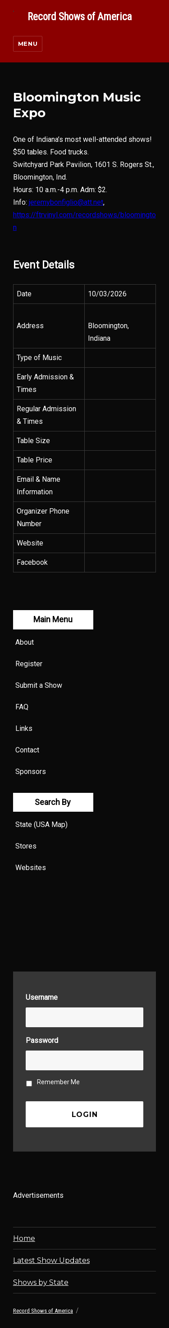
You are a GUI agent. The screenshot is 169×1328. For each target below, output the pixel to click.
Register (28, 664)
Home (24, 1238)
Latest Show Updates (51, 1260)
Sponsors (30, 771)
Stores (26, 846)
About (24, 642)
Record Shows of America (79, 17)
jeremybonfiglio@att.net (66, 202)
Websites (30, 867)
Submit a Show (38, 685)
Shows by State (41, 1282)
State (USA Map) (41, 824)
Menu (27, 43)
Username (42, 997)
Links (23, 728)
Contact (27, 750)
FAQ (21, 707)
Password (42, 1040)
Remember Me (58, 1082)
